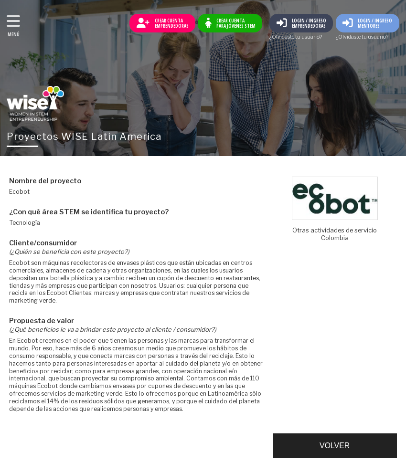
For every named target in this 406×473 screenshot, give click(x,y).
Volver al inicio (35, 103)
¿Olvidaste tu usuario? (295, 37)
